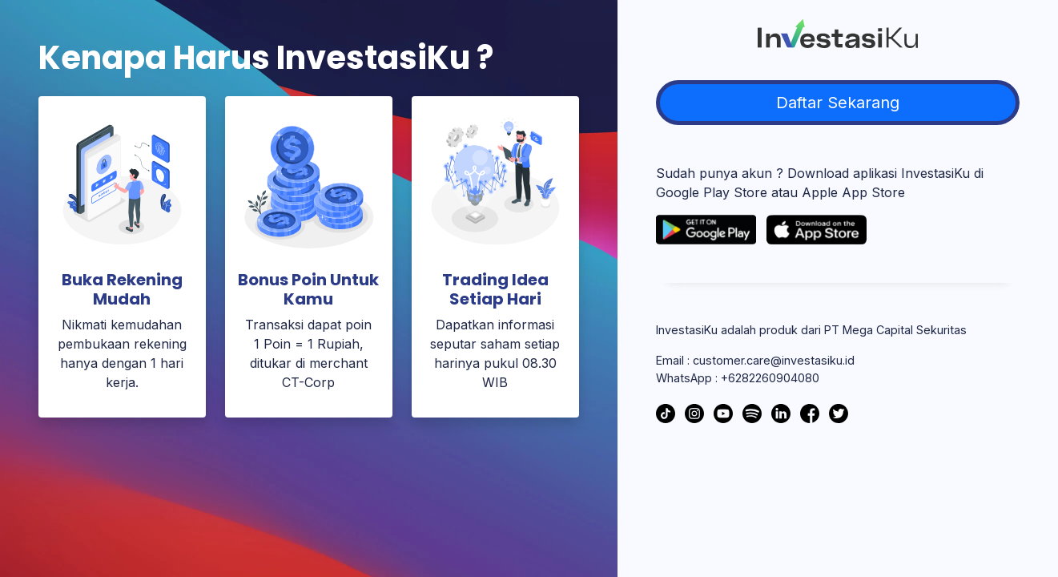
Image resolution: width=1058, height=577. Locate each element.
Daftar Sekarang (837, 102)
